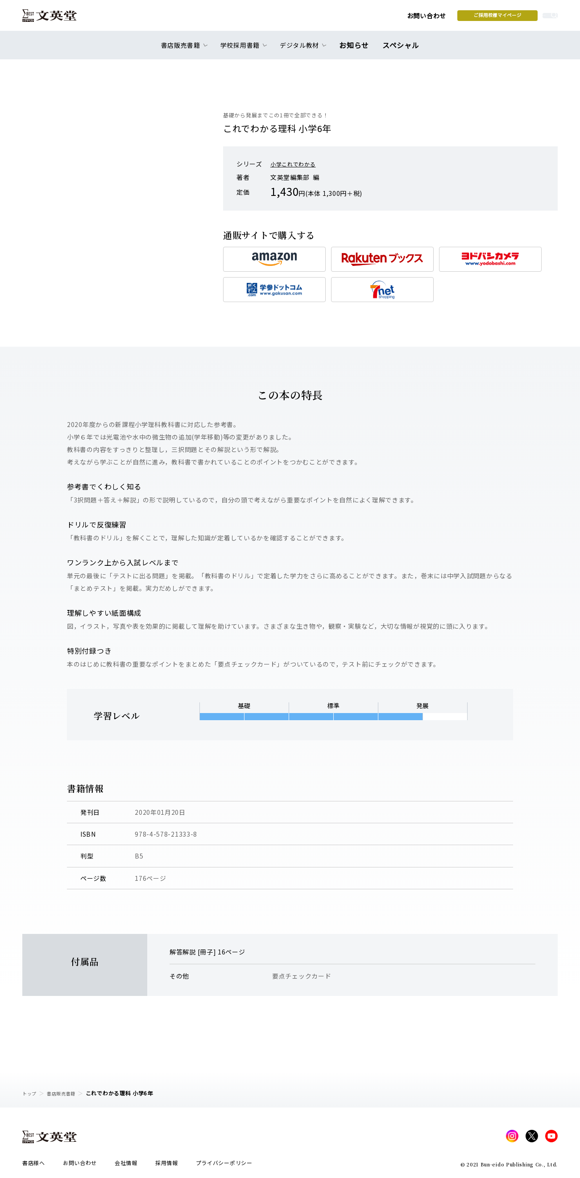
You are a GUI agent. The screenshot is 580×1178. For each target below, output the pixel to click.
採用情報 (166, 1165)
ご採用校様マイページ (428, 18)
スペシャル (399, 50)
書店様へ (33, 1165)
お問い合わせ (357, 18)
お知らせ (356, 50)
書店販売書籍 (66, 1093)
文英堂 (57, 19)
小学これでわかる (296, 163)
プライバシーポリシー (224, 1165)
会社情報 (126, 1165)
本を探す (518, 18)
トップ (30, 1093)
